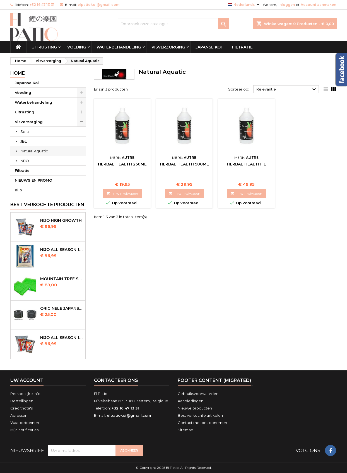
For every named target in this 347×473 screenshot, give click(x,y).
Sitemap (185, 430)
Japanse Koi (209, 47)
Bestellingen (21, 401)
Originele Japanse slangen (61, 308)
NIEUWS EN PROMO (33, 180)
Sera (24, 131)
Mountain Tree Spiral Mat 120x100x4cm (61, 279)
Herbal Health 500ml (184, 164)
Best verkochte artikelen (200, 415)
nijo (18, 190)
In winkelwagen (122, 193)
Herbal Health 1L (246, 164)
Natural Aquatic (34, 151)
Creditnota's (21, 408)
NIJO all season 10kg (61, 337)
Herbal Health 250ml (122, 164)
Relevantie (286, 89)
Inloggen (286, 5)
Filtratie (242, 47)
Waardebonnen (24, 422)
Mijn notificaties (24, 430)
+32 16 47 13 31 (42, 5)
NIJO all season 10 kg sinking (61, 249)
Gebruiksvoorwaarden (198, 393)
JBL (23, 141)
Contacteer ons (116, 380)
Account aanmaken (318, 5)
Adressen (18, 415)
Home (17, 73)
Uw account (27, 380)
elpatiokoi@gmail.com (98, 5)
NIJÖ (24, 161)
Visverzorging (168, 47)
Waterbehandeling (119, 47)
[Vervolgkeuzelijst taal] (244, 4)
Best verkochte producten (47, 204)
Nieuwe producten (195, 408)
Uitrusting (44, 47)
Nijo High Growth (61, 220)
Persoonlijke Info (25, 393)
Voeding (76, 47)
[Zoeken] (173, 23)
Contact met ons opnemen (202, 422)
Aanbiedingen (190, 401)
